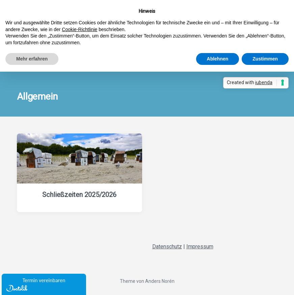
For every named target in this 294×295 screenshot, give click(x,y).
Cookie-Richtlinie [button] (79, 29)
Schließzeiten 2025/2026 (79, 195)
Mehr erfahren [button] (32, 59)
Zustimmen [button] (265, 59)
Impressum (199, 246)
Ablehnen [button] (218, 59)
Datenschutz (167, 246)
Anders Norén (160, 281)
